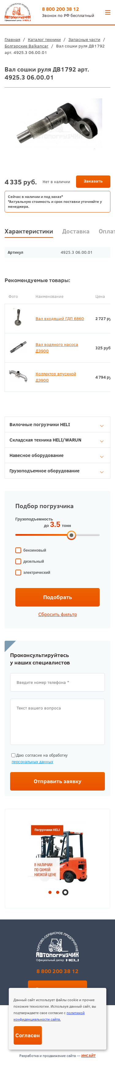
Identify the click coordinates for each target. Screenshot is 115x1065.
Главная (12, 39)
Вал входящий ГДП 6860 (60, 318)
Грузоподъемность (34, 519)
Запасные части (84, 39)
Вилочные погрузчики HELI (57, 424)
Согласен (27, 1035)
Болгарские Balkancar (26, 46)
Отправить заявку (58, 781)
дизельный (33, 561)
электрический (36, 572)
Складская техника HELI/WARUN (57, 440)
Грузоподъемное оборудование (57, 470)
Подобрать (57, 597)
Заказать (93, 181)
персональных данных (32, 761)
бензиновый (34, 550)
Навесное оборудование (57, 455)
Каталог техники (44, 39)
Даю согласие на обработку (39, 758)
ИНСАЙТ (88, 1055)
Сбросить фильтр (57, 614)
